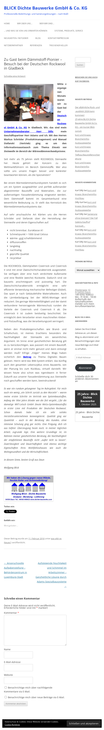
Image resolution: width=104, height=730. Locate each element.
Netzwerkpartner (13, 45)
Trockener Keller (58, 45)
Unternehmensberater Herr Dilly (28, 131)
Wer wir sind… (46, 23)
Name (7, 649)
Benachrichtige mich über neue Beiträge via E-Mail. (36, 697)
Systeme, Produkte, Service (68, 30)
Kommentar (11, 612)
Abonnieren (85, 367)
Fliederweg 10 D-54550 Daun (83, 291)
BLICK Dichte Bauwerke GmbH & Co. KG (45, 8)
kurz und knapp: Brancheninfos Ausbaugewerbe (83, 138)
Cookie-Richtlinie (12, 724)
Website (8, 674)
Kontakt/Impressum (58, 38)
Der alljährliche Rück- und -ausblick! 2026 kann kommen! (87, 111)
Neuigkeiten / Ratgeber (16, 38)
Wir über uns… (24, 23)
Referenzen (36, 45)
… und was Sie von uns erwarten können (25, 30)
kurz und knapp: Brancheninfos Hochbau (85, 194)
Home (7, 23)
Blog (38, 38)
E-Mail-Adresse (12, 662)
